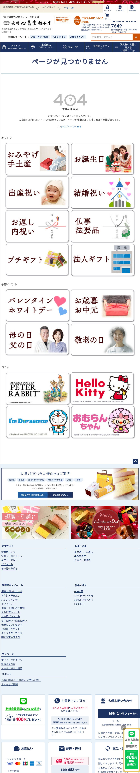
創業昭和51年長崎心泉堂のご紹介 (18, 8)
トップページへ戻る (71, 126)
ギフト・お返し (9, 560)
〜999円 (78, 591)
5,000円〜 (79, 603)
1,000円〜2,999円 (83, 595)
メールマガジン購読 (11, 668)
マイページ (8, 654)
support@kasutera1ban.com (116, 724)
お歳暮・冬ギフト (10, 628)
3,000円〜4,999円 (83, 599)
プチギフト (7, 564)
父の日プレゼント (10, 616)
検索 (136, 37)
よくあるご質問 (9, 684)
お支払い (27, 748)
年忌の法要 (80, 556)
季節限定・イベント (12, 585)
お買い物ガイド (48, 8)
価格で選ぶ (81, 585)
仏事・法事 (81, 545)
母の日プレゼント (10, 612)
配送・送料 (73, 748)
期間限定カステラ (10, 637)
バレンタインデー (10, 599)
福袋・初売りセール (11, 591)
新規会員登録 (8, 664)
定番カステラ (8, 551)
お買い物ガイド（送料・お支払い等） (21, 680)
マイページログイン (11, 660)
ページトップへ (135, 461)
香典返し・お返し (83, 551)
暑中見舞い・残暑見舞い (14, 620)
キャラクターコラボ (11, 633)
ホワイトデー (8, 603)
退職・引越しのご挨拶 (13, 608)
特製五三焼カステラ (11, 556)
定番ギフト (8, 545)
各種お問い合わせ (120, 700)
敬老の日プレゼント (11, 624)
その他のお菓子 (9, 568)
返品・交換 (120, 748)
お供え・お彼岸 (82, 560)
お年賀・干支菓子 (10, 595)
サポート (6, 674)
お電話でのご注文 (74, 700)
